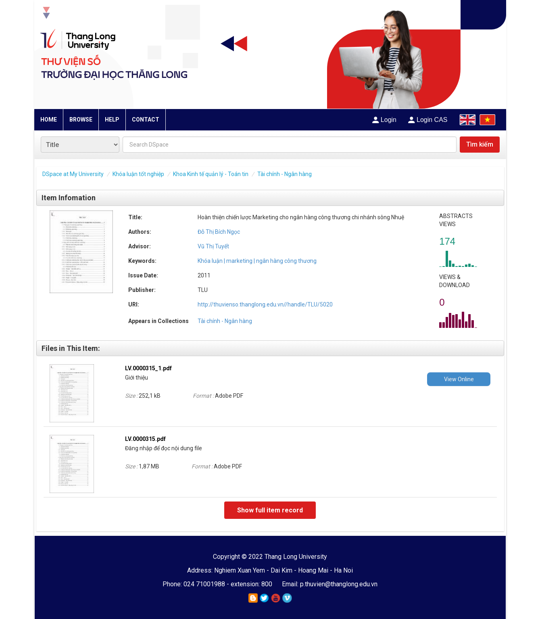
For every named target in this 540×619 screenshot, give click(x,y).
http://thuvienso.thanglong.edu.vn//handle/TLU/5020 (265, 304)
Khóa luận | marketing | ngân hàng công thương (257, 261)
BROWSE (80, 119)
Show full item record (270, 510)
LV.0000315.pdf (145, 439)
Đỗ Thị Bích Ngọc (219, 232)
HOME (48, 119)
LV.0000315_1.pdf (148, 368)
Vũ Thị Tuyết (213, 246)
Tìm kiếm (479, 144)
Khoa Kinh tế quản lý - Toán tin (210, 174)
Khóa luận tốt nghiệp (138, 174)
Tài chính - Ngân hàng (284, 174)
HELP (112, 119)
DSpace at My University (73, 174)
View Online (459, 379)
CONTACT (145, 119)
